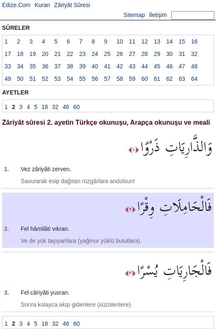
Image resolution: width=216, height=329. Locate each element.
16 (194, 41)
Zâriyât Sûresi (72, 5)
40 (95, 66)
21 (57, 54)
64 (194, 78)
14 (169, 41)
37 (57, 66)
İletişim (158, 15)
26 (119, 54)
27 (132, 54)
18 (20, 54)
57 (107, 78)
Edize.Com (16, 5)
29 (157, 54)
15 (182, 41)
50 (20, 78)
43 (132, 66)
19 (32, 54)
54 (70, 78)
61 (157, 78)
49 (8, 78)
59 (132, 78)
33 (8, 66)
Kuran (42, 5)
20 (45, 54)
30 (169, 54)
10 (119, 41)
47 (182, 66)
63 (182, 78)
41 (107, 66)
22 (70, 54)
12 (144, 41)
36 (45, 66)
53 (57, 78)
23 (82, 54)
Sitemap (134, 15)
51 (32, 78)
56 (95, 78)
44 (144, 66)
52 (45, 78)
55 (82, 78)
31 (182, 54)
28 (144, 54)
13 (157, 41)
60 (144, 78)
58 (119, 78)
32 (194, 54)
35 (32, 66)
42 (119, 66)
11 (132, 41)
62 (169, 78)
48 (194, 66)
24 (95, 54)
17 (8, 54)
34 (20, 66)
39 (82, 66)
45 (157, 66)
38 (70, 66)
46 (169, 66)
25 (107, 54)
